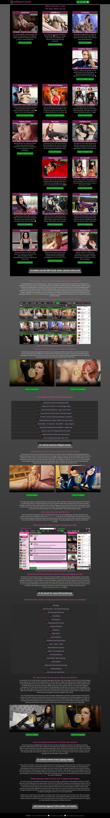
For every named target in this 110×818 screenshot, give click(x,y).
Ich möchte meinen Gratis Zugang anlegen (55, 759)
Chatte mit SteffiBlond (55, 44)
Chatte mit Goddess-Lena (85, 152)
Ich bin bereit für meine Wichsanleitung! (55, 593)
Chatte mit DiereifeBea (85, 115)
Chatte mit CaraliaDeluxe (25, 225)
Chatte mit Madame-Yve (85, 263)
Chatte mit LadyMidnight (55, 225)
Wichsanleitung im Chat (58, 257)
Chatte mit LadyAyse (78, 495)
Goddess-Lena (52, 516)
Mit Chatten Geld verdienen (75, 815)
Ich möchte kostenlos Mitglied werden (55, 444)
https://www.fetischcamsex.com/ (52, 587)
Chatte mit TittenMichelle (78, 389)
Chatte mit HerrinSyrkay (25, 263)
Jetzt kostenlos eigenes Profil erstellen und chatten (55, 806)
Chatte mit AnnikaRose (31, 389)
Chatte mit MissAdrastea (85, 225)
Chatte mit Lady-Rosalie (55, 261)
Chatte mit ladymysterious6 (55, 188)
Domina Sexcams (76, 459)
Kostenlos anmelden (56, 815)
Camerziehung (34, 294)
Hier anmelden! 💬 (83, 2)
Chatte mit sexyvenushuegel (25, 115)
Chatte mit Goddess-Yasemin (85, 79)
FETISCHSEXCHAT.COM (39, 815)
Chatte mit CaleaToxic (25, 43)
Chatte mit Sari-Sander (85, 188)
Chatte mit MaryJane (55, 152)
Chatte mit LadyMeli (32, 735)
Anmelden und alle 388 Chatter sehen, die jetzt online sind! (55, 270)
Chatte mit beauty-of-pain (25, 153)
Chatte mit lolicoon (32, 495)
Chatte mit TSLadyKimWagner (55, 115)
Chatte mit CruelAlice (85, 43)
